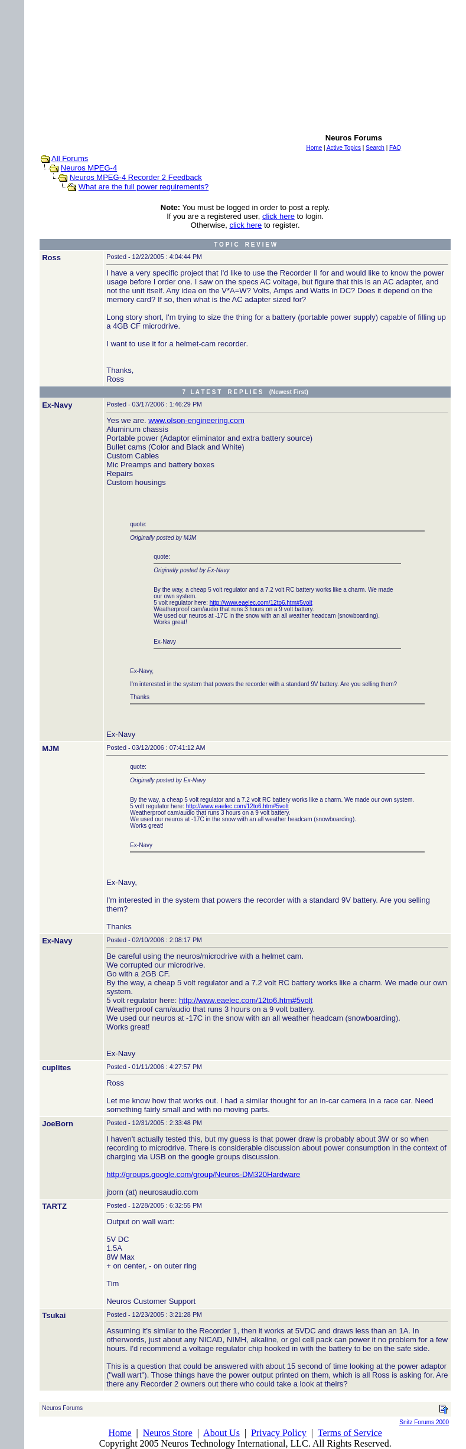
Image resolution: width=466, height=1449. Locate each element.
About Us (221, 1433)
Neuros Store (168, 1433)
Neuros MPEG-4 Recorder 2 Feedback (136, 177)
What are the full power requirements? (143, 186)
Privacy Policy (279, 1433)
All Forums (69, 158)
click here (278, 216)
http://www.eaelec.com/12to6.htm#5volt (261, 602)
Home (119, 1433)
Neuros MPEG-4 (89, 167)
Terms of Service (350, 1433)
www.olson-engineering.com (196, 420)
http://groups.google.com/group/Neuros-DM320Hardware (203, 1174)
